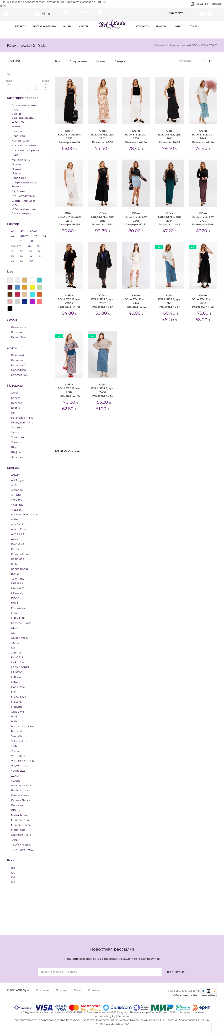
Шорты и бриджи (23, 200)
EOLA (14, 603)
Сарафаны (19, 177)
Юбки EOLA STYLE (163, 433)
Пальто (16, 164)
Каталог (20, 26)
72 (35, 236)
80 (31, 240)
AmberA (16, 499)
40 (12, 231)
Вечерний (17, 355)
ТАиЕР (15, 839)
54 (30, 250)
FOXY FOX (18, 618)
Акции (67, 26)
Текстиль (17, 427)
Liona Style (18, 686)
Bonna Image (20, 568)
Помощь (161, 26)
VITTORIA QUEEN (22, 760)
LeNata (15, 682)
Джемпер (18, 121)
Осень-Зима (19, 337)
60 (21, 255)
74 (44, 236)
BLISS (14, 563)
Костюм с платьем (24, 145)
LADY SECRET (20, 667)
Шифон (16, 452)
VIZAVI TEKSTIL (21, 765)
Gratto (15, 642)
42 (22, 231)
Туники (16, 186)
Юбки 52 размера (100, 433)
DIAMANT (17, 588)
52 (21, 250)
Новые (100, 61)
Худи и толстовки (23, 195)
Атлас (14, 392)
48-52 (24, 236)
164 (13, 882)
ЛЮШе (15, 810)
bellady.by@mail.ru (79, 11)
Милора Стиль (20, 820)
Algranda (17, 489)
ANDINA (16, 509)
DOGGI (15, 598)
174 (13, 877)
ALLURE (16, 494)
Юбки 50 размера (69, 433)
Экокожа (17, 457)
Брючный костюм (23, 117)
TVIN (14, 746)
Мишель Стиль (20, 825)
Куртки (16, 154)
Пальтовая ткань (22, 417)
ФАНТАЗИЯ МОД (22, 849)
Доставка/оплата (44, 26)
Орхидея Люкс (21, 834)
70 (31, 260)
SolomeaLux (19, 741)
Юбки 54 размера (131, 433)
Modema (17, 706)
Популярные (78, 61)
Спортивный (19, 374)
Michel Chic (18, 696)
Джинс (15, 407)
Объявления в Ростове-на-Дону (195, 995)
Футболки (18, 191)
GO (13, 632)
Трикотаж (17, 437)
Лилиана (17, 805)
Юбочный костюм (24, 209)
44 (12, 236)
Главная (160, 45)
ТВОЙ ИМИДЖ (21, 844)
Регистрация (213, 3)
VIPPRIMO (18, 755)
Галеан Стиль (20, 795)
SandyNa (17, 736)
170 (13, 872)
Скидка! (120, 61)
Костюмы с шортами (25, 150)
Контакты (142, 26)
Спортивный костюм (26, 182)
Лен (13, 412)
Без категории (21, 213)
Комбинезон (20, 140)
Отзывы (195, 26)
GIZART (16, 627)
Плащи (16, 173)
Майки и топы (21, 159)
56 (39, 250)
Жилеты (17, 131)
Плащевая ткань (22, 422)
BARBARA (17, 544)
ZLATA (15, 775)
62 (31, 255)
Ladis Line (17, 662)
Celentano (17, 578)
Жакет (16, 126)
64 (40, 255)
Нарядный (18, 365)
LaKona (16, 677)
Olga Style (17, 711)
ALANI (15, 484)
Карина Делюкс (21, 800)
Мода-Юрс (18, 829)
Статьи (83, 26)
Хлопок (16, 442)
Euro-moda (18, 608)
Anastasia (17, 504)
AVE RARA (17, 534)
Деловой (17, 360)
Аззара (15, 780)
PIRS (14, 716)
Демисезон (18, 327)
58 (12, 255)
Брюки (16, 113)
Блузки (16, 109)
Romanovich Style (22, 726)
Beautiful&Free (20, 554)
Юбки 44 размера (115, 422)
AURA (15, 519)
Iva (13, 647)
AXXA (14, 539)
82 (40, 240)
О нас (178, 26)
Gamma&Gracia (21, 622)
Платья (16, 169)
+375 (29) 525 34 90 (18, 13)
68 (21, 260)
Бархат (15, 397)
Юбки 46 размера (147, 422)
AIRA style (17, 480)
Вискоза (16, 402)
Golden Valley (19, 637)
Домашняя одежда (24, 105)
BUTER (15, 573)
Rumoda (16, 731)
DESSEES (17, 583)
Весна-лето (18, 332)
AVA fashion (18, 524)
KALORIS (17, 657)
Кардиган (18, 135)
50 (12, 250)
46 (29, 245)
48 (38, 245)
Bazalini (16, 549)
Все (57, 61)
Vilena (15, 751)
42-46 (33, 231)
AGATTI (16, 475)
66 (12, 260)
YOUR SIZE (18, 770)
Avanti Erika (18, 529)
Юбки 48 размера (178, 422)
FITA (14, 613)
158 (13, 867)
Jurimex (16, 652)
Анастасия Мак (21, 785)
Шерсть (16, 447)
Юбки (61, 422)
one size (16, 245)
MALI (14, 691)
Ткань (15, 432)
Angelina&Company (24, 514)
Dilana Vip (17, 593)
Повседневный (21, 369)
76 (12, 240)
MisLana (16, 701)
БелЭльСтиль (20, 790)
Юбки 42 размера (84, 422)
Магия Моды (19, 815)
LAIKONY (17, 672)
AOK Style (22, 990)
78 (21, 240)
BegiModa (17, 558)
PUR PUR (17, 721)
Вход (197, 3)
